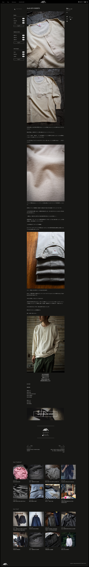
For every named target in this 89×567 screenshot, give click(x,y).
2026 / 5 (19, 35)
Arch (19, 18)
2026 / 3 (19, 39)
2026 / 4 (19, 37)
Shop (8, 2)
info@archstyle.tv (45, 435)
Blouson (19, 54)
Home (3, 2)
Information (14, 2)
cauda (19, 22)
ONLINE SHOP (21, 2)
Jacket (19, 56)
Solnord (19, 20)
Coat (19, 52)
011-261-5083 (45, 434)
